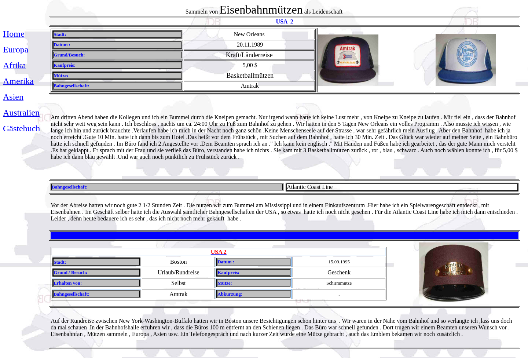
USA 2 (284, 21)
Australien (21, 112)
